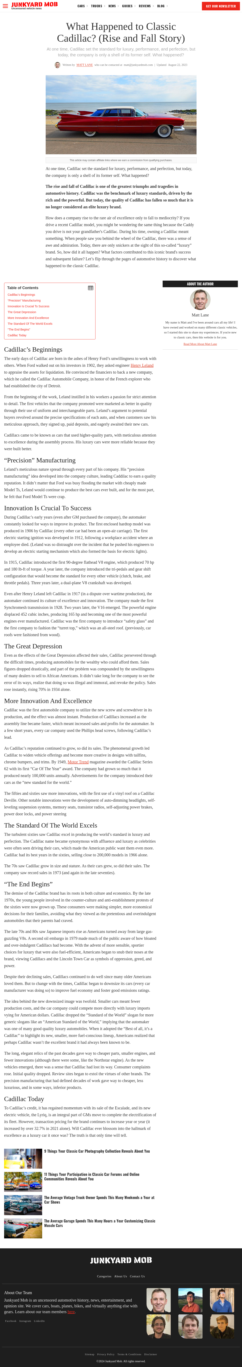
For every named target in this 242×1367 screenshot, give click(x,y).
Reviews (145, 6)
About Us (120, 1276)
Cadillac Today (17, 335)
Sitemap (89, 1354)
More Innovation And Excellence (28, 318)
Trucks (96, 6)
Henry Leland (142, 365)
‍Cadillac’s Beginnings (21, 294)
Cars (81, 6)
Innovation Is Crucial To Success (28, 306)
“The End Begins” (19, 329)
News (112, 6)
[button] (5, 6)
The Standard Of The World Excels (30, 323)
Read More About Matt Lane (200, 344)
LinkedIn (39, 1321)
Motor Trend (78, 762)
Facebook (11, 1321)
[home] (34, 6)
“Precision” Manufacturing (24, 300)
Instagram (25, 1321)
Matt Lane (84, 64)
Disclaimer (150, 1354)
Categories (104, 1276)
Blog (161, 6)
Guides (127, 6)
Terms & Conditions (129, 1354)
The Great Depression (22, 312)
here (71, 1311)
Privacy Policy (106, 1354)
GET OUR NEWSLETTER (221, 6)
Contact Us (137, 1276)
